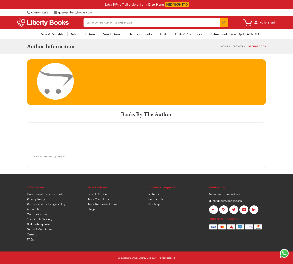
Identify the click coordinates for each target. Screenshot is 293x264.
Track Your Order (98, 199)
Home (224, 46)
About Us (33, 209)
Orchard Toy (257, 46)
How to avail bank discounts (45, 194)
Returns (153, 194)
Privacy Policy (36, 199)
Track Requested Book (102, 204)
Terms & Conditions (39, 229)
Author (238, 46)
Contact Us (155, 199)
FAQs (30, 239)
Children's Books (140, 34)
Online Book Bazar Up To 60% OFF (235, 34)
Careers (32, 234)
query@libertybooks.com (225, 201)
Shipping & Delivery (39, 219)
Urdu (163, 34)
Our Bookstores (37, 214)
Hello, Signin (268, 22)
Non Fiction (111, 34)
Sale (74, 34)
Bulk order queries (39, 224)
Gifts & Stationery (188, 34)
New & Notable (52, 34)
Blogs (91, 209)
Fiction (90, 34)
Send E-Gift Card (98, 194)
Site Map (154, 204)
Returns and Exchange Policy (46, 204)
